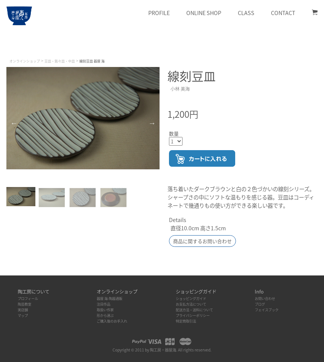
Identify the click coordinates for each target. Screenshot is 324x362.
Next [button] (152, 123)
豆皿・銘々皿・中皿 (59, 61)
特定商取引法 (186, 321)
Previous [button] (14, 123)
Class (246, 13)
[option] (83, 118)
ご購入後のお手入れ (112, 321)
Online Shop (203, 13)
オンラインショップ (24, 61)
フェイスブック (266, 309)
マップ (23, 315)
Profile (159, 13)
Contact (283, 13)
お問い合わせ (265, 298)
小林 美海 (180, 88)
